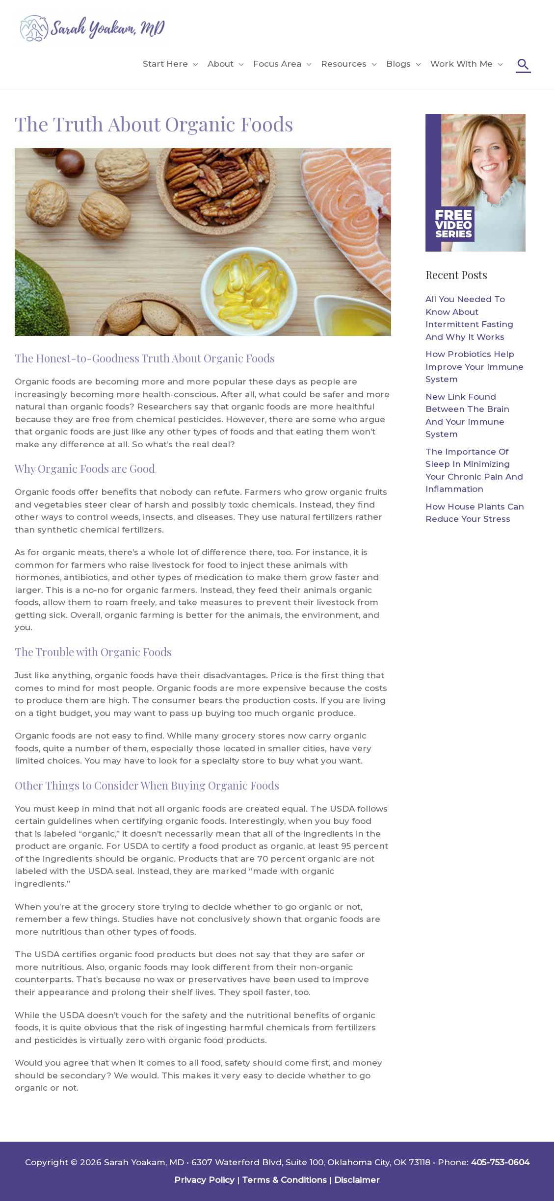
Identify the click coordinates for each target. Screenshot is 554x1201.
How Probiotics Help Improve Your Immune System (474, 366)
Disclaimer (357, 1180)
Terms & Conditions (284, 1180)
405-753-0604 (500, 1162)
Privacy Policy (204, 1180)
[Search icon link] (523, 64)
